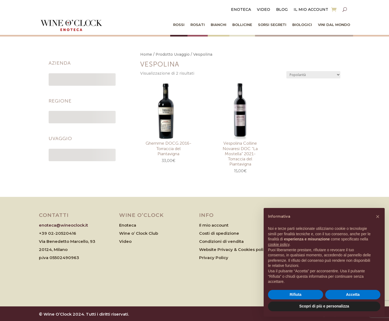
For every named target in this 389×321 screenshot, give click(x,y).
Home (146, 54)
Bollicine (242, 24)
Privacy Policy (213, 257)
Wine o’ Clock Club (138, 233)
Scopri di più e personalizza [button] (324, 306)
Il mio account (311, 10)
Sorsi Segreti (272, 24)
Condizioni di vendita (221, 241)
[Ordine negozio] (313, 74)
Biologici (302, 24)
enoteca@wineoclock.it (63, 225)
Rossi (179, 24)
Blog (282, 10)
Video (263, 10)
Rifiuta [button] (295, 294)
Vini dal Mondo (334, 24)
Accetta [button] (353, 294)
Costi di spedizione (219, 233)
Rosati (197, 24)
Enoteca (241, 10)
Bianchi (218, 24)
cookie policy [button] (278, 244)
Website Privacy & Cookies (227, 249)
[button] (377, 216)
